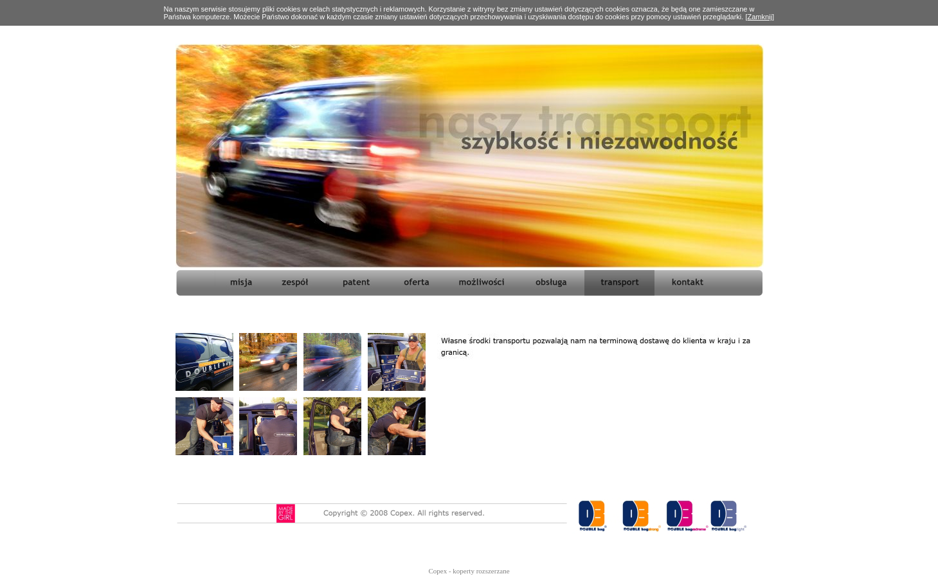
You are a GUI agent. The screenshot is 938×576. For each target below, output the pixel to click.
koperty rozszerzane (481, 571)
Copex (437, 571)
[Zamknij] (759, 17)
